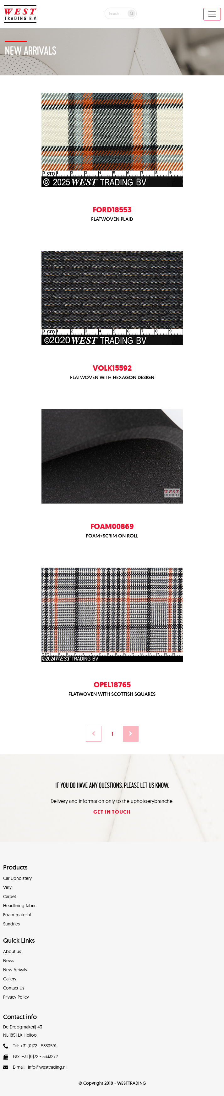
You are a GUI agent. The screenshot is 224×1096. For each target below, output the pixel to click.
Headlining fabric (19, 905)
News (8, 960)
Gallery (9, 979)
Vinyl (8, 887)
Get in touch (112, 812)
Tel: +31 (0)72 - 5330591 (29, 1046)
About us (12, 951)
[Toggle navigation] (212, 14)
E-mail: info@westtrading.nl (35, 1067)
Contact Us (13, 988)
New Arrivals (15, 970)
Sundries (11, 924)
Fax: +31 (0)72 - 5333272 (30, 1056)
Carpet (9, 896)
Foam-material (17, 915)
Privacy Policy (16, 997)
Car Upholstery (17, 878)
